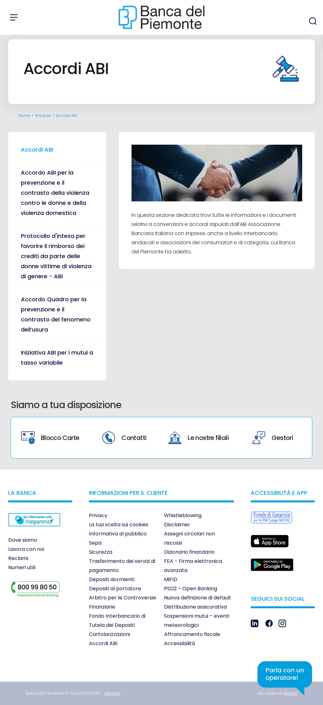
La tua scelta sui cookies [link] (118, 524)
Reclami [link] (18, 558)
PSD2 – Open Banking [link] (190, 588)
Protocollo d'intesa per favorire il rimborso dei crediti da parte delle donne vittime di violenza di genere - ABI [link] (56, 256)
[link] (34, 531)
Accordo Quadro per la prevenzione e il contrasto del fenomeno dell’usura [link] (56, 314)
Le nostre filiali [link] (198, 437)
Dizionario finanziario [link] (189, 552)
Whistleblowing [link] (183, 515)
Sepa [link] (95, 542)
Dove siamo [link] (22, 540)
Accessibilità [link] (179, 643)
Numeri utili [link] (21, 567)
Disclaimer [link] (177, 524)
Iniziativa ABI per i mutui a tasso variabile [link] (57, 358)
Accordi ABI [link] (37, 149)
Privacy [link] (98, 515)
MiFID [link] (170, 579)
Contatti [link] (124, 437)
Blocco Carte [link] (50, 437)
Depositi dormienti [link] (111, 579)
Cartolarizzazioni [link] (109, 634)
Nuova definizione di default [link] (197, 597)
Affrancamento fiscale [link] (192, 634)
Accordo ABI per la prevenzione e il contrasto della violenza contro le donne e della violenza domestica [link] (55, 193)
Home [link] (24, 115)
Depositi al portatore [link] (115, 588)
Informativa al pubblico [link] (118, 533)
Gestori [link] (272, 437)
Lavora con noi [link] (26, 549)
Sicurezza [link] (100, 552)
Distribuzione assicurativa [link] (195, 606)
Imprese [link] (43, 115)
